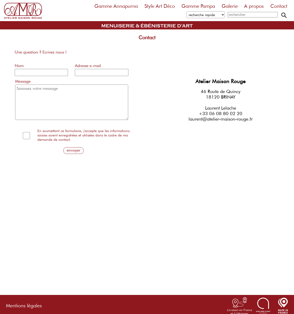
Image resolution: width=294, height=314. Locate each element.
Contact (278, 6)
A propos (254, 6)
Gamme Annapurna (116, 6)
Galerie (230, 6)
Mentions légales (24, 304)
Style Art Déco (159, 6)
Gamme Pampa (198, 6)
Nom (19, 65)
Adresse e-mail (88, 65)
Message (23, 81)
